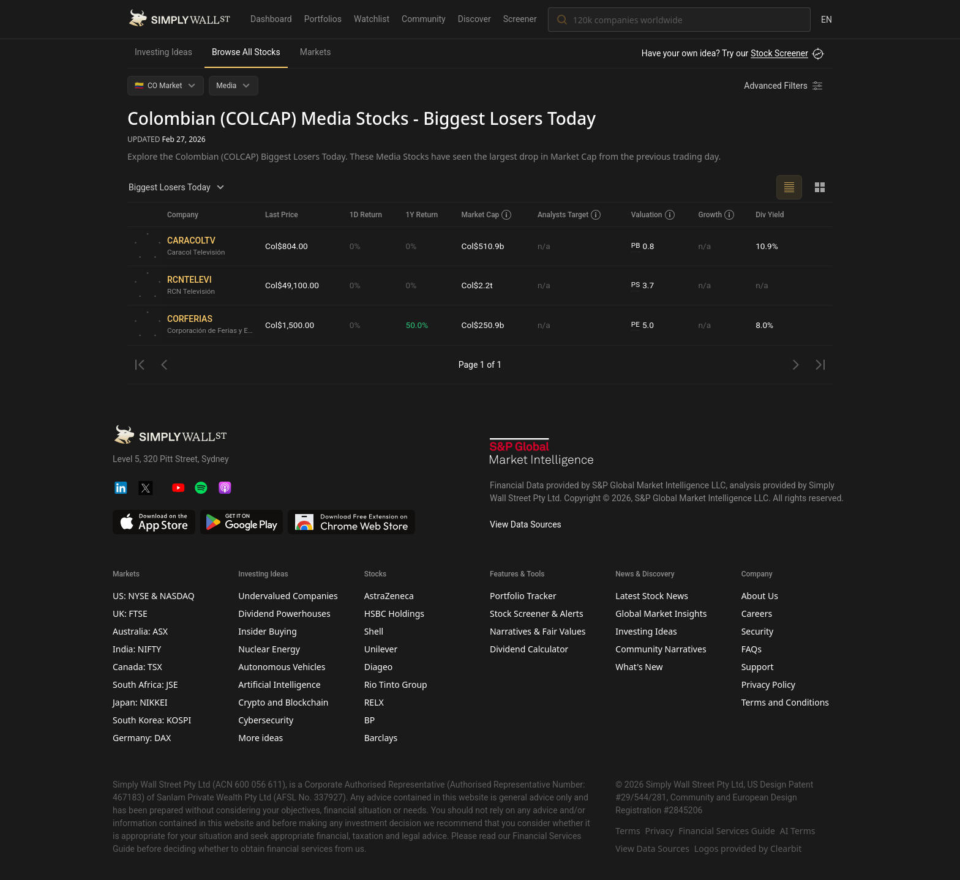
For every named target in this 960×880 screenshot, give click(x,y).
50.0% (418, 325)
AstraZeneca (389, 596)
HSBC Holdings (394, 613)
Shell (373, 631)
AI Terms (798, 831)
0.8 (643, 246)
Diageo (378, 667)
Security (757, 631)
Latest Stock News (651, 596)
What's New (638, 667)
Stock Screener (779, 53)
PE (636, 325)
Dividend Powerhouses (284, 613)
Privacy (659, 831)
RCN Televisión (191, 292)
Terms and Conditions (785, 702)
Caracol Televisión (197, 252)
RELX (374, 702)
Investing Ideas (163, 52)
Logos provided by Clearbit (747, 848)
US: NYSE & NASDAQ (154, 596)
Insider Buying (267, 631)
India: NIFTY (137, 649)
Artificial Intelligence (279, 684)
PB (636, 246)
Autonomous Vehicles (281, 667)
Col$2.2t (478, 285)
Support (757, 667)
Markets (315, 52)
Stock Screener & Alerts (536, 613)
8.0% (765, 325)
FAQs (751, 649)
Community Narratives (660, 649)
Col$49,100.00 (292, 285)
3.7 (643, 285)
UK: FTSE (130, 613)
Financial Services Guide (726, 831)
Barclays (381, 738)
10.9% (767, 246)
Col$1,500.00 (290, 325)
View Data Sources (525, 524)
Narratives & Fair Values (538, 631)
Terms (627, 831)
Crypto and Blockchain (283, 702)
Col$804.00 (287, 246)
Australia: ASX (140, 631)
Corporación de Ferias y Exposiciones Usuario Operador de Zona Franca (211, 331)
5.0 (643, 325)
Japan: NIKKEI (140, 702)
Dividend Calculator (529, 649)
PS (636, 285)
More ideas (260, 738)
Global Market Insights (661, 613)
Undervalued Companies (287, 596)
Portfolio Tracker (523, 596)
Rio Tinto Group (395, 684)
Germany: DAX (142, 738)
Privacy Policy (768, 684)
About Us (759, 596)
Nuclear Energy (269, 649)
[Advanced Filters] (784, 85)
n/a (544, 246)
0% (356, 246)
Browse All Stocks (246, 52)
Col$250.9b (484, 325)
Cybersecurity (265, 720)
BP (369, 720)
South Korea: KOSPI (152, 720)
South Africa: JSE (145, 684)
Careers (756, 613)
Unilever (381, 649)
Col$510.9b (484, 246)
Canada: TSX (137, 667)
